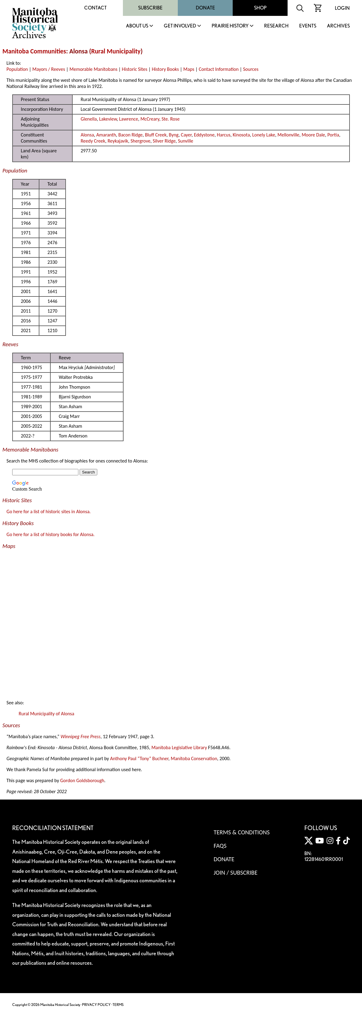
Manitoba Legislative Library (179, 747)
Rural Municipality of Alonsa (46, 714)
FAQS (220, 845)
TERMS (118, 1004)
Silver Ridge (164, 141)
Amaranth (106, 135)
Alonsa (87, 135)
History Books (165, 69)
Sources (251, 69)
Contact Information (219, 69)
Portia (333, 135)
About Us (137, 26)
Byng (174, 135)
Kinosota (241, 135)
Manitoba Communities (34, 51)
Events (307, 26)
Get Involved (180, 26)
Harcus (223, 135)
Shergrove (140, 141)
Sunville (185, 141)
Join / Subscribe (236, 872)
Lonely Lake (263, 135)
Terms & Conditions (242, 832)
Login (342, 8)
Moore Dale (313, 135)
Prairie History (230, 26)
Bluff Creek (156, 135)
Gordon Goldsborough (82, 780)
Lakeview (108, 119)
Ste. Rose (171, 119)
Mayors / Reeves (48, 69)
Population (17, 69)
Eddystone (204, 135)
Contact (95, 8)
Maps (188, 69)
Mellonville (288, 135)
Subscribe (150, 8)
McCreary (149, 119)
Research (276, 26)
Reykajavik (118, 141)
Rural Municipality (116, 51)
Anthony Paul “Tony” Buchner (139, 758)
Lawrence (128, 119)
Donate (205, 8)
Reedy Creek (93, 141)
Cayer (186, 135)
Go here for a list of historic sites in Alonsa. (48, 511)
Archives (338, 26)
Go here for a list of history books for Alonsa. (50, 534)
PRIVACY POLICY (96, 1004)
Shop (260, 8)
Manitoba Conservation (194, 758)
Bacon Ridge (130, 135)
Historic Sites (134, 69)
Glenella (89, 119)
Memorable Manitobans (93, 69)
